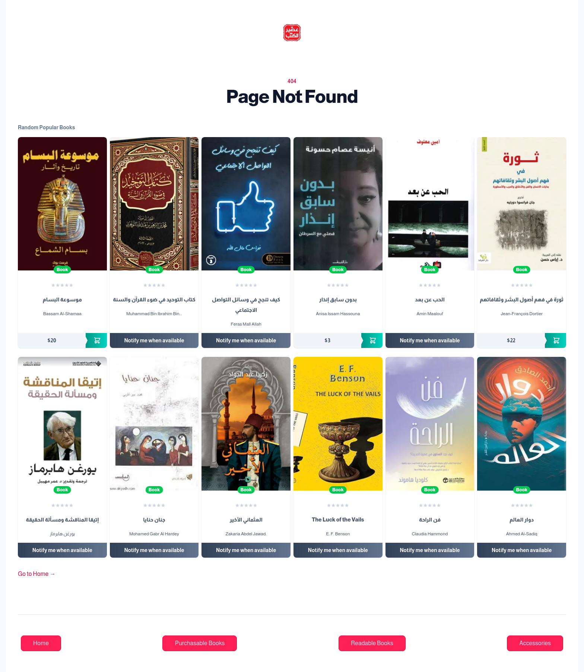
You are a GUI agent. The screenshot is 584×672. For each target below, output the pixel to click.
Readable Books (372, 643)
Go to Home (36, 574)
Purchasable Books (200, 643)
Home (41, 643)
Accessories (535, 643)
